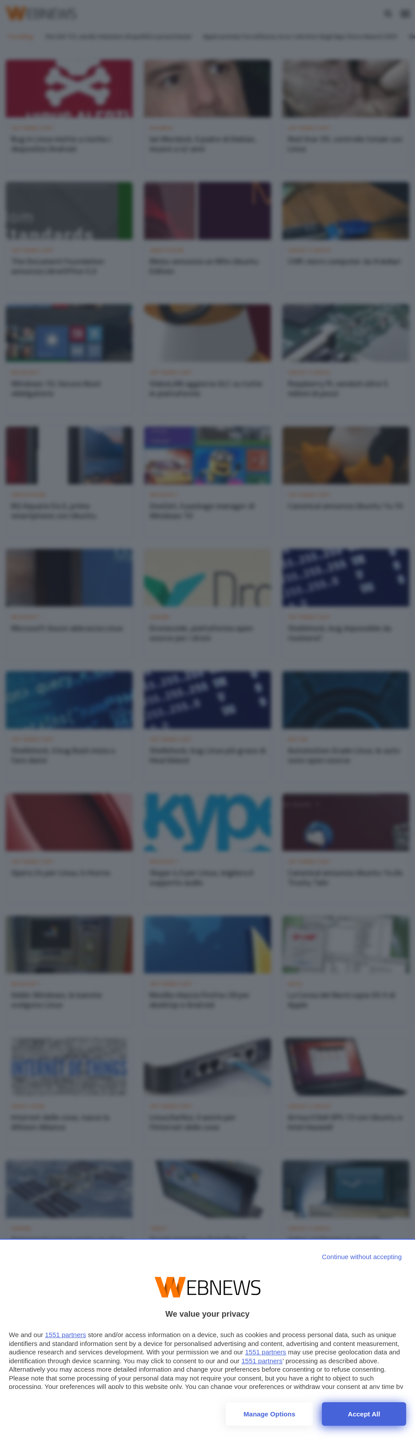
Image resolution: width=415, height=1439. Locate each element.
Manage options (269, 1414)
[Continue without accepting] (361, 1256)
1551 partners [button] (65, 1334)
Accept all (364, 1414)
